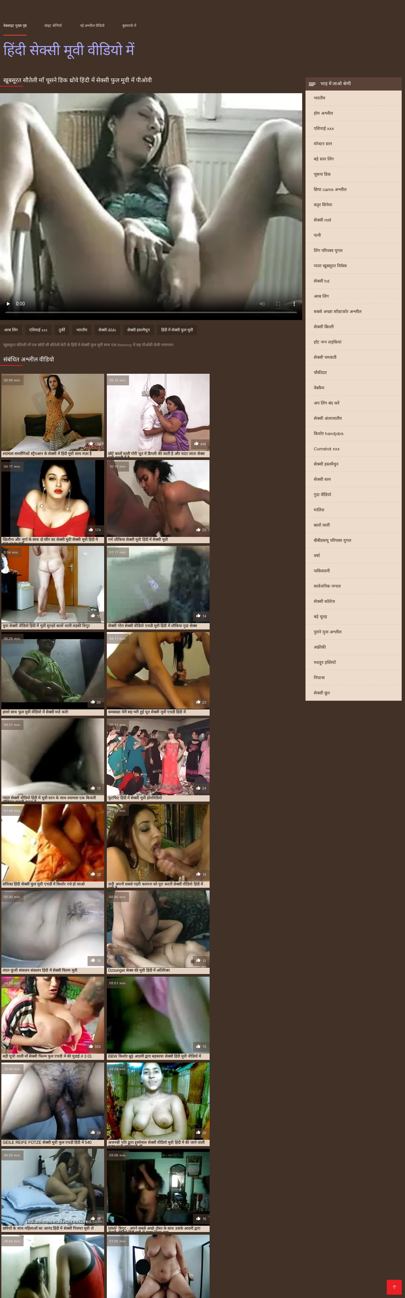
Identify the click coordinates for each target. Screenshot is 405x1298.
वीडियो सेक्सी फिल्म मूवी (187, 1267)
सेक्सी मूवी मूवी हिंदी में (308, 1223)
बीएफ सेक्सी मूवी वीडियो (288, 1267)
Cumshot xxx (327, 449)
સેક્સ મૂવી (373, 1267)
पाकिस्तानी (322, 571)
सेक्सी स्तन (322, 480)
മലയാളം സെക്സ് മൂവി (293, 1246)
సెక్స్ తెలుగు (337, 1246)
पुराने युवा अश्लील (328, 632)
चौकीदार (320, 373)
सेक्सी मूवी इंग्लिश (186, 1251)
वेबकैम (319, 388)
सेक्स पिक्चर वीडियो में (62, 1267)
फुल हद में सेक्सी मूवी (168, 1220)
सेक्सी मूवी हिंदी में (74, 1227)
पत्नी (317, 235)
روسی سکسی (342, 1251)
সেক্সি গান (153, 1283)
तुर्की (62, 330)
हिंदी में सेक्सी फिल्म (380, 1251)
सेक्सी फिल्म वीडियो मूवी (63, 1272)
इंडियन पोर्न (354, 1283)
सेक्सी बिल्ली (324, 327)
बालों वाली (322, 525)
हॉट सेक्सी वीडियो (303, 1272)
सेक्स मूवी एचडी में (313, 1220)
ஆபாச (215, 1257)
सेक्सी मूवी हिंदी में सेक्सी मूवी (194, 1227)
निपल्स (319, 678)
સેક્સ (359, 1246)
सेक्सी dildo (107, 330)
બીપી (317, 1278)
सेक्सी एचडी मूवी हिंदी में (347, 1220)
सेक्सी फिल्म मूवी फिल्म (96, 1278)
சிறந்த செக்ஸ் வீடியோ (72, 1257)
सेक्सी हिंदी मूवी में (76, 1231)
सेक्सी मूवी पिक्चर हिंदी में (188, 1223)
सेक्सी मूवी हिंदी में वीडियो (153, 1227)
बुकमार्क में (129, 26)
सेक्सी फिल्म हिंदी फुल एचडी (215, 1246)
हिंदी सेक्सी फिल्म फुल (362, 1278)
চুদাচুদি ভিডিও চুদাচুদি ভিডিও (134, 1257)
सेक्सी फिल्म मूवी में (32, 1223)
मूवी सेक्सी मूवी (377, 1257)
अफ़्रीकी (320, 647)
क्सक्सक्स (313, 1251)
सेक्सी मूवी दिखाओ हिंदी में (148, 1223)
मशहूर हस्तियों (325, 663)
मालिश (319, 510)
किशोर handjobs (328, 434)
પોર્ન (135, 1283)
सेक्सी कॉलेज (324, 602)
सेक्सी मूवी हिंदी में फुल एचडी (111, 1227)
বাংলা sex (56, 1246)
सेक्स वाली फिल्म (23, 1257)
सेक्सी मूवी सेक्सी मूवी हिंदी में (37, 1227)
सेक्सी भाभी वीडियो (298, 1262)
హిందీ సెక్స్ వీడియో (229, 1262)
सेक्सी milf (322, 220)
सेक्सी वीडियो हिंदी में (39, 1283)
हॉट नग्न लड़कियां (327, 342)
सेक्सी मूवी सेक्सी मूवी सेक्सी (228, 1278)
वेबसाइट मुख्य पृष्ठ (15, 26)
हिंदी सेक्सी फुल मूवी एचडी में (295, 1234)
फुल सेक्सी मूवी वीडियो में (96, 1220)
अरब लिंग (321, 296)
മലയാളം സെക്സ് (317, 1283)
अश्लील (375, 1246)
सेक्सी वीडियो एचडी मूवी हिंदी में (270, 1227)
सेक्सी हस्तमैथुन (326, 464)
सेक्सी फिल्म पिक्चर (22, 1246)
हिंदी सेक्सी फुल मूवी (234, 1283)
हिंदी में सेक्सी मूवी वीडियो (126, 1234)
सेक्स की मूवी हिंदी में (282, 1220)
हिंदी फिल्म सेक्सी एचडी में (150, 1231)
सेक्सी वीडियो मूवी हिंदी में (314, 1227)
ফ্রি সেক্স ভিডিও (244, 1257)
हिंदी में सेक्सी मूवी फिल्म (87, 1234)
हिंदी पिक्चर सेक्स (132, 1246)
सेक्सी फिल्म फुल (112, 1251)
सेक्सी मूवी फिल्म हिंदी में (227, 1223)
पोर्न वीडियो (81, 1262)
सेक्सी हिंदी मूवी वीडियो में (110, 1231)
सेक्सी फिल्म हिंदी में (311, 1257)
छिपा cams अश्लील (330, 190)
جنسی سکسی (168, 1246)
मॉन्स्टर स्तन (323, 144)
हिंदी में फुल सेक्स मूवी (187, 1231)
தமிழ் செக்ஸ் (339, 1272)
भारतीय (319, 98)
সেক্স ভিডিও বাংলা (91, 1246)
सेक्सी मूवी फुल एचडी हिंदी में (268, 1223)
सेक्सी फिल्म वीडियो (145, 1262)
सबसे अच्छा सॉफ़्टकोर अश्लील (338, 312)
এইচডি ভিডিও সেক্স (50, 1288)
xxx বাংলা (102, 1272)
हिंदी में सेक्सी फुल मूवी (177, 330)
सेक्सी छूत (322, 693)
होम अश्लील (323, 113)
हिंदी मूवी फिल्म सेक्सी (47, 1278)
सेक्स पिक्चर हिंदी (274, 1283)
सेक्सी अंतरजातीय (328, 419)
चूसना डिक (322, 174)
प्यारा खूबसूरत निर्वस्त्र (330, 266)
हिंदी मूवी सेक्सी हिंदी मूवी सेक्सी (95, 1283)
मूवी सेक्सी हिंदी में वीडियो (246, 1220)
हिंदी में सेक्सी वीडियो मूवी (254, 1234)
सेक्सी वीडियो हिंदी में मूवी (41, 1231)
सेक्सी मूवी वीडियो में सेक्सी (347, 1223)
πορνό (253, 1246)
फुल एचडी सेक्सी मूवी (189, 1283)
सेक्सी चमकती (325, 358)
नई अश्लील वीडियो (92, 26)
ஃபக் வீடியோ (149, 1251)
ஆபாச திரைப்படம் (237, 1267)
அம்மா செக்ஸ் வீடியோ (31, 1251)
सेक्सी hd (321, 281)
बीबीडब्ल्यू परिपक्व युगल (332, 541)
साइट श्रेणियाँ (53, 26)
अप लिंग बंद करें (326, 403)
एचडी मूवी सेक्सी (20, 1267)
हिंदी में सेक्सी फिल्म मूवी (337, 1231)
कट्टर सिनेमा (323, 205)
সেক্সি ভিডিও (109, 1262)
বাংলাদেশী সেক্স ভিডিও (274, 1251)
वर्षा (317, 556)
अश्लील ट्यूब (347, 1257)
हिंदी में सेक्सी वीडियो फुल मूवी (211, 1234)
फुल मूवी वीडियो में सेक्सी (57, 1220)
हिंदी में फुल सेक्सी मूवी (261, 1231)
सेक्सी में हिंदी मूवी (232, 1227)
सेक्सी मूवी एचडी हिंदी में (67, 1223)
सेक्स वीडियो (183, 1272)
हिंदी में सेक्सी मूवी (15, 1234)
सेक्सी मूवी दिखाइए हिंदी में (106, 1223)
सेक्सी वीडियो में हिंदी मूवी (353, 1227)
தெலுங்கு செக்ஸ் (226, 1251)
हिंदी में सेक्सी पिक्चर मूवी (298, 1231)
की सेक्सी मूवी (183, 1278)
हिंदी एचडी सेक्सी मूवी (144, 1278)
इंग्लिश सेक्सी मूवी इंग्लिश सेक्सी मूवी (124, 1267)
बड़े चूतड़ (320, 617)
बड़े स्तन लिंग (324, 159)
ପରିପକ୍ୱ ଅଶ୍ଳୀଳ (187, 1262)
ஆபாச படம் (78, 1251)
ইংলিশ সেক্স (276, 1257)
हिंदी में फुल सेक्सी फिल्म (224, 1231)
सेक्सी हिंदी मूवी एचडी (337, 1267)
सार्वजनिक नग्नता (327, 586)
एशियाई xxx (324, 129)
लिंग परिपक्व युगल (328, 251)
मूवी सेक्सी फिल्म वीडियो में (205, 1220)
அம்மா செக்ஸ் (187, 1257)
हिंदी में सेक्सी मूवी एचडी (49, 1234)
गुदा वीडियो (322, 495)
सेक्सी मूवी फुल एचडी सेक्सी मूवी (35, 1262)
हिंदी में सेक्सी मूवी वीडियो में (167, 1234)
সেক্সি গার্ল (378, 1262)
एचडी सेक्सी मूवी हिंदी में (19, 1220)
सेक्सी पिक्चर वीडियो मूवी (141, 1272)
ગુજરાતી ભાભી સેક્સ (342, 1262)
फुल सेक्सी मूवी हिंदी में (133, 1220)
